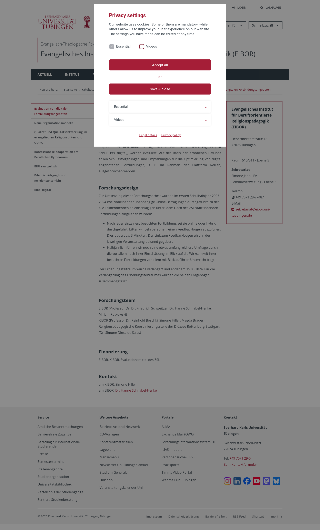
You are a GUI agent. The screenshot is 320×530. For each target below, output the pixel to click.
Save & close (160, 89)
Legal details (148, 135)
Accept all (160, 65)
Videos (151, 46)
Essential (123, 46)
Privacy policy (171, 135)
